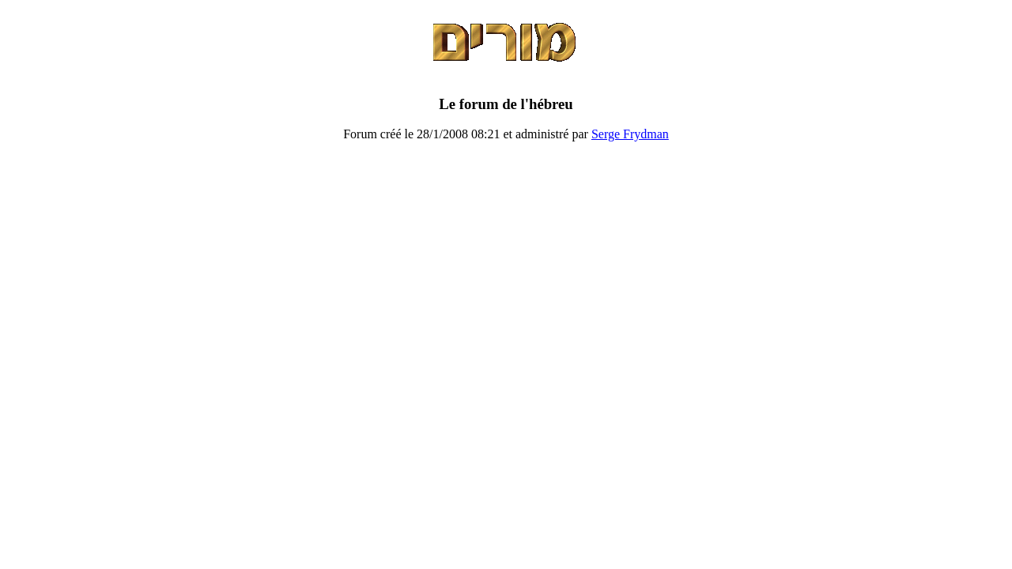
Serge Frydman (630, 134)
